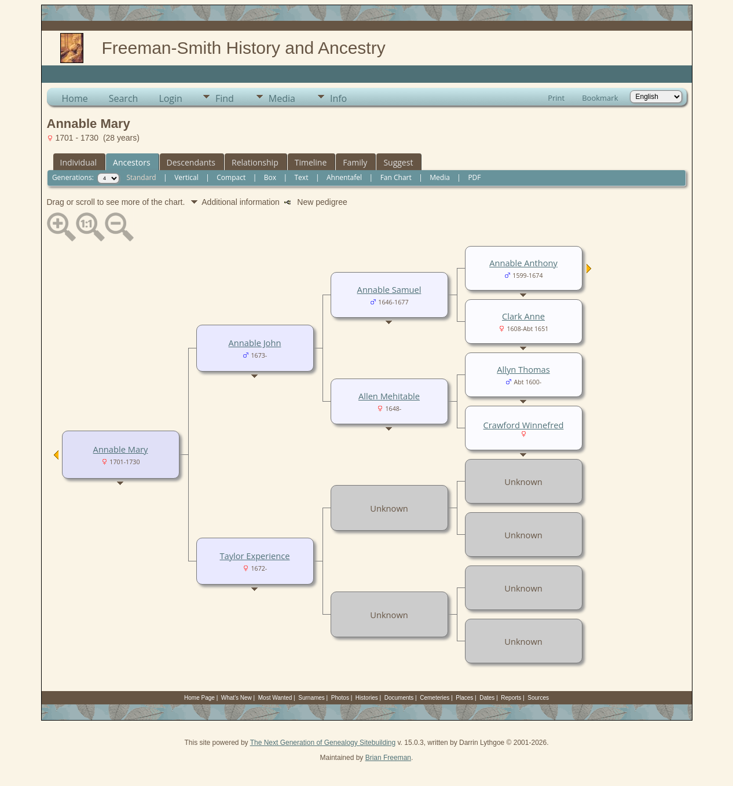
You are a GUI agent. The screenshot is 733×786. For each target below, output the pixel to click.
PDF (474, 177)
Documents (399, 698)
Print (556, 98)
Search (123, 98)
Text (302, 177)
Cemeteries (434, 698)
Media (282, 98)
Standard (141, 177)
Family (355, 162)
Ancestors (131, 162)
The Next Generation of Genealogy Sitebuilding (323, 743)
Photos (340, 698)
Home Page (199, 698)
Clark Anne (523, 316)
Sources (538, 698)
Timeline (311, 162)
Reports (511, 698)
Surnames (311, 698)
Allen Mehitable (389, 396)
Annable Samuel (389, 289)
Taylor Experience (254, 555)
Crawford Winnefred (523, 425)
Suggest (398, 162)
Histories (366, 698)
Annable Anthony (523, 263)
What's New (236, 698)
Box (270, 177)
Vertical (186, 177)
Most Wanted (275, 698)
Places (464, 698)
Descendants (191, 162)
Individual (78, 162)
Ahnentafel (344, 177)
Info (338, 98)
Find (224, 98)
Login (170, 98)
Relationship (255, 162)
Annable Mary (120, 449)
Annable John (255, 342)
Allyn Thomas (523, 369)
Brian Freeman (388, 758)
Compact (231, 177)
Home (75, 98)
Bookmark (600, 98)
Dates (486, 698)
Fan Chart (396, 177)
